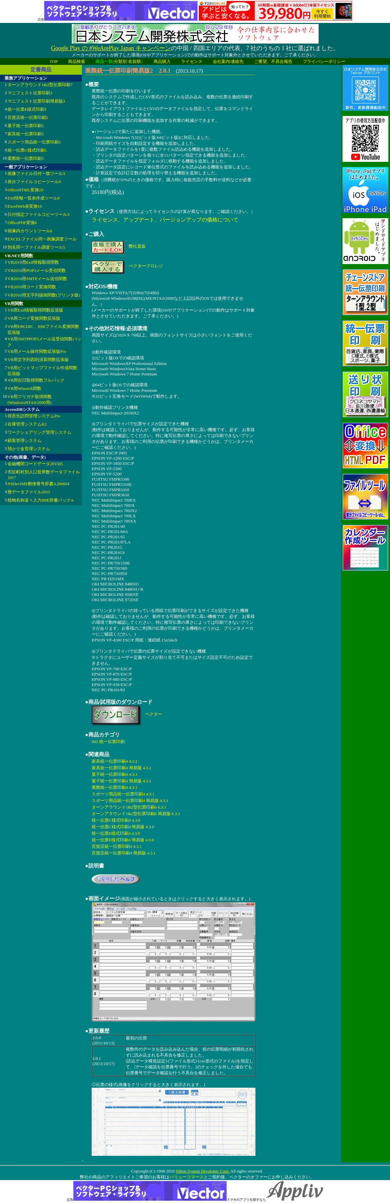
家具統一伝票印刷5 (26, 133)
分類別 (120, 61)
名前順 (134, 61)
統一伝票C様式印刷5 (27, 150)
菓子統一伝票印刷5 (26, 125)
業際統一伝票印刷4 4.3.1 (115, 787)
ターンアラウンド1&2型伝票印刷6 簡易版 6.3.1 (136, 813)
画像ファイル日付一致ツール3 (36, 173)
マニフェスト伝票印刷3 (30, 92)
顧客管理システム (25, 440)
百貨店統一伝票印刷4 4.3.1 (117, 846)
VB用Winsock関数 (24, 388)
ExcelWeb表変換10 (25, 206)
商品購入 (162, 61)
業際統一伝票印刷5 (26, 158)
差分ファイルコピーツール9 (34, 181)
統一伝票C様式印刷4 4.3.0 (116, 820)
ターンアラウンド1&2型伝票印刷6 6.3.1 (129, 807)
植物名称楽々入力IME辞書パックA (41, 500)
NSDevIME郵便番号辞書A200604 (38, 483)
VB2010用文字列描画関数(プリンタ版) (44, 295)
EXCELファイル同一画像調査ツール (42, 239)
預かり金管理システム (29, 448)
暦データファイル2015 (29, 491)
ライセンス (191, 61)
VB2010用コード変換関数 (32, 286)
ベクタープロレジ (146, 265)
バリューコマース (186, 1176)
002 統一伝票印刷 (108, 741)
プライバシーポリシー (324, 61)
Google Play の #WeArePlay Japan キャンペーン (111, 48)
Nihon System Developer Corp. (203, 1171)
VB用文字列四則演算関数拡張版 (38, 359)
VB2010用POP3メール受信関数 (37, 270)
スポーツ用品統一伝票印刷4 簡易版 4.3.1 (130, 800)
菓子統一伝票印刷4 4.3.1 (115, 774)
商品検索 (76, 61)
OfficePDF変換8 (22, 222)
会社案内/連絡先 (228, 61)
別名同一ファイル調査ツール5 (36, 247)
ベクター (153, 714)
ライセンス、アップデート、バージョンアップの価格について (165, 219)
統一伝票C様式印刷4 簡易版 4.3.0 (123, 826)
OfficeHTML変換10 (25, 189)
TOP (54, 61)
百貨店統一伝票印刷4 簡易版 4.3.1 (124, 852)
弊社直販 (137, 246)
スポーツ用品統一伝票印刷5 (34, 142)
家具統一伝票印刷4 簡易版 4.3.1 (121, 767)
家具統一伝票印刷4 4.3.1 (115, 761)
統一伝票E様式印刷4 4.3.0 (116, 833)
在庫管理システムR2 (27, 424)
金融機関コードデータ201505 (35, 463)
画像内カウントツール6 (30, 230)
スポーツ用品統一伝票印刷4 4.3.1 (123, 794)
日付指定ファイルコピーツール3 (38, 214)
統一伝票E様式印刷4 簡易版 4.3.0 (123, 839)
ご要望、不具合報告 (273, 61)
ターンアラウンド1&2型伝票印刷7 (40, 84)
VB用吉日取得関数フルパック (36, 380)
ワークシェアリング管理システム (39, 432)
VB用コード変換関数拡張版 (34, 318)
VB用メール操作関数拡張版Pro (37, 351)
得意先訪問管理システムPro (34, 415)
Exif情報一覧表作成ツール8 (34, 198)
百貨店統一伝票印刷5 (28, 117)
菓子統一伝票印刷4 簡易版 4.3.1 (121, 780)
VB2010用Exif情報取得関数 (33, 262)
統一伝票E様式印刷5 (27, 109)
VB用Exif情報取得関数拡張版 (35, 310)
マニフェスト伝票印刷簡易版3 (36, 101)
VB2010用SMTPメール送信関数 (37, 278)
